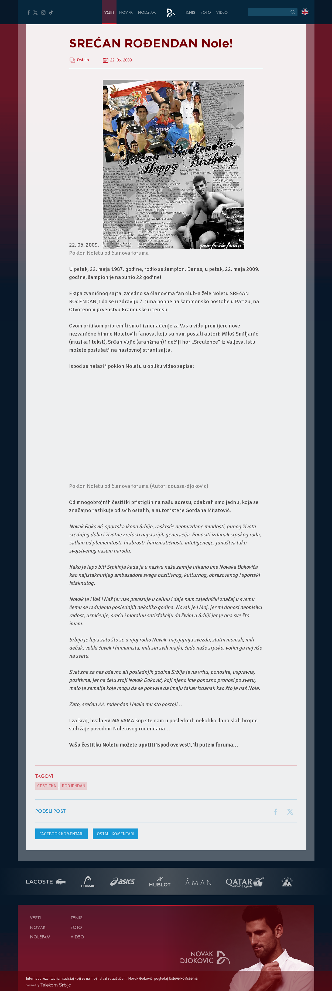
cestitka (46, 786)
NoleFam (147, 13)
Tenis (190, 13)
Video (222, 13)
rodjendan (73, 786)
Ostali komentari (115, 834)
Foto (206, 13)
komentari (61, 834)
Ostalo (83, 60)
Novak (126, 13)
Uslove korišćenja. (183, 978)
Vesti (109, 13)
